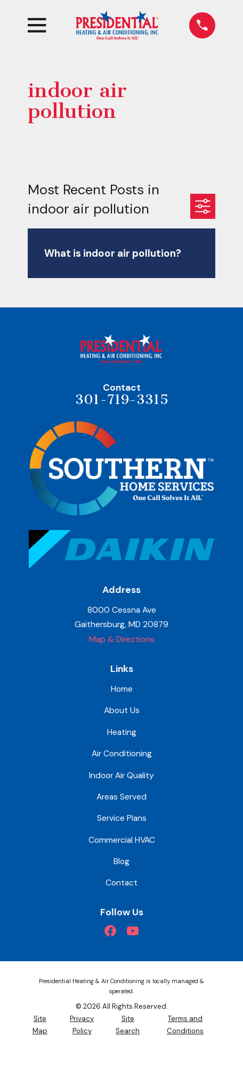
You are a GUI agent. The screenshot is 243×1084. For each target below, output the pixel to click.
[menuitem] (40, 1024)
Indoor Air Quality (121, 775)
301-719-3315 (121, 399)
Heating (121, 732)
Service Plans (122, 818)
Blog (121, 861)
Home (122, 688)
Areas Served (121, 796)
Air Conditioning (122, 753)
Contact (121, 882)
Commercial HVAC (121, 839)
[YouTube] (133, 931)
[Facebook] (110, 931)
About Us (122, 710)
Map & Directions (122, 639)
